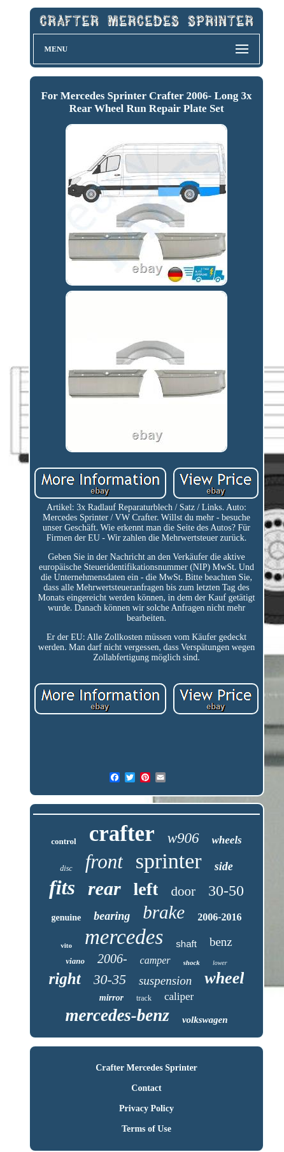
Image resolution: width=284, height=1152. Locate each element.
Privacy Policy (146, 1108)
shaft (186, 943)
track (144, 998)
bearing (112, 916)
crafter (122, 833)
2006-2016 (219, 917)
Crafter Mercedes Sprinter (146, 1067)
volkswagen (205, 1020)
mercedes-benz (117, 1015)
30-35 (110, 979)
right (65, 978)
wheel (224, 978)
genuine (66, 917)
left (146, 889)
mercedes (124, 937)
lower (220, 962)
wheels (227, 840)
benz (220, 941)
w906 (183, 838)
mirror (111, 998)
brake (164, 912)
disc (66, 868)
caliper (179, 996)
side (224, 866)
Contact (146, 1088)
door (183, 891)
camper (155, 960)
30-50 (226, 890)
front (104, 861)
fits (62, 887)
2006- (112, 959)
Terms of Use (146, 1129)
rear (104, 888)
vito (66, 945)
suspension (165, 980)
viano (75, 961)
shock (191, 962)
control (63, 841)
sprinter (169, 861)
